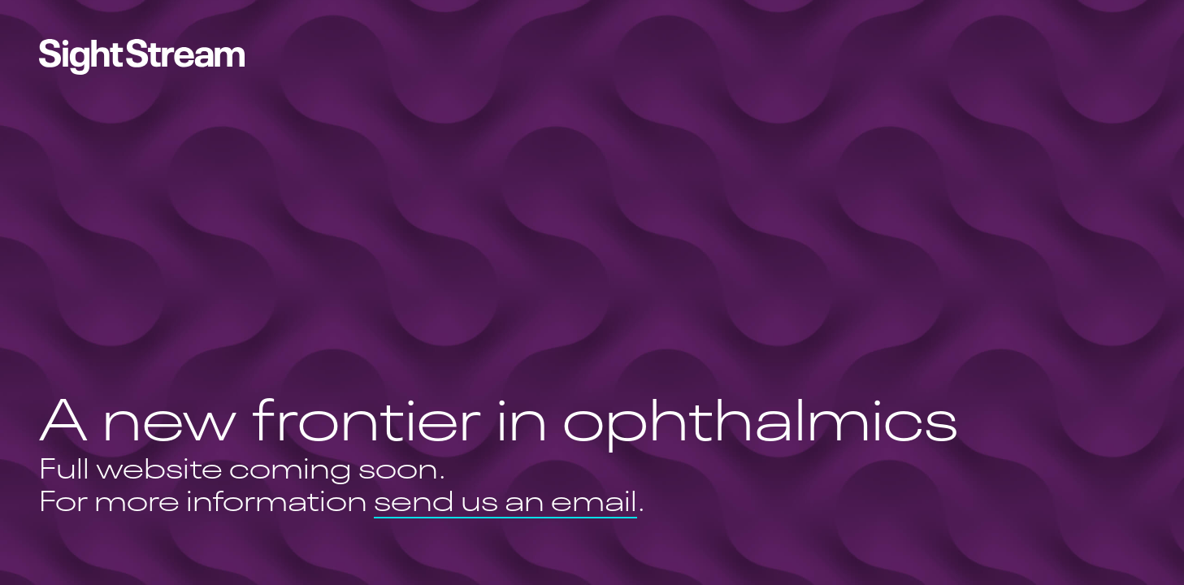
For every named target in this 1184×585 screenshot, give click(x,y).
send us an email (505, 503)
